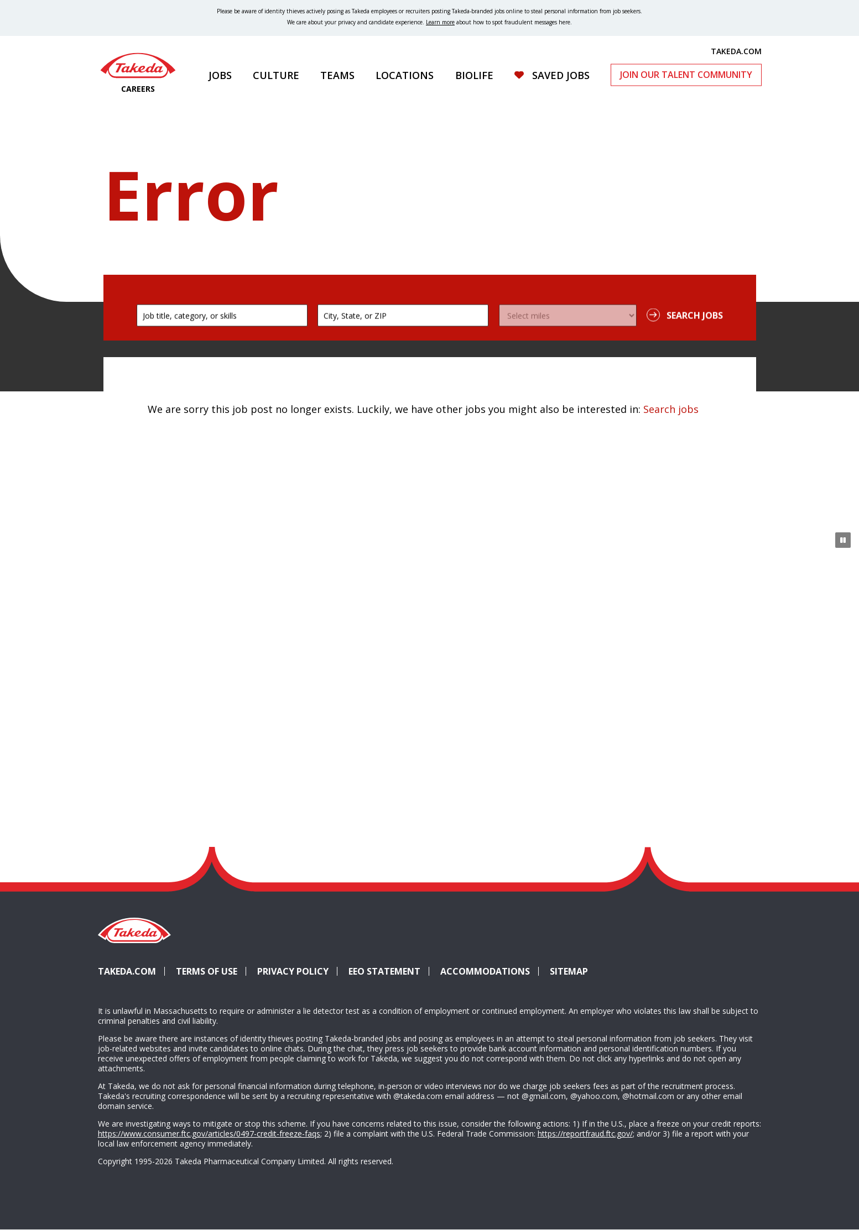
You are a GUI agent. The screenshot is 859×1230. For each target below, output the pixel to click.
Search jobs (671, 409)
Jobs (220, 75)
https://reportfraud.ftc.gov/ (585, 1133)
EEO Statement (384, 971)
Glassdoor (707, 951)
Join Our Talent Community (685, 75)
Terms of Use (206, 971)
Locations (405, 75)
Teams (337, 75)
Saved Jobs (560, 75)
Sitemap (569, 971)
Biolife (474, 75)
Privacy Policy (293, 971)
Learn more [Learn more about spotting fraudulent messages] (440, 22)
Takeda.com (127, 971)
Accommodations (489, 971)
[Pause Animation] (843, 540)
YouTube (747, 951)
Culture (276, 75)
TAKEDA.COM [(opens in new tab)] (736, 51)
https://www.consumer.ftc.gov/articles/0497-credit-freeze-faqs (209, 1133)
